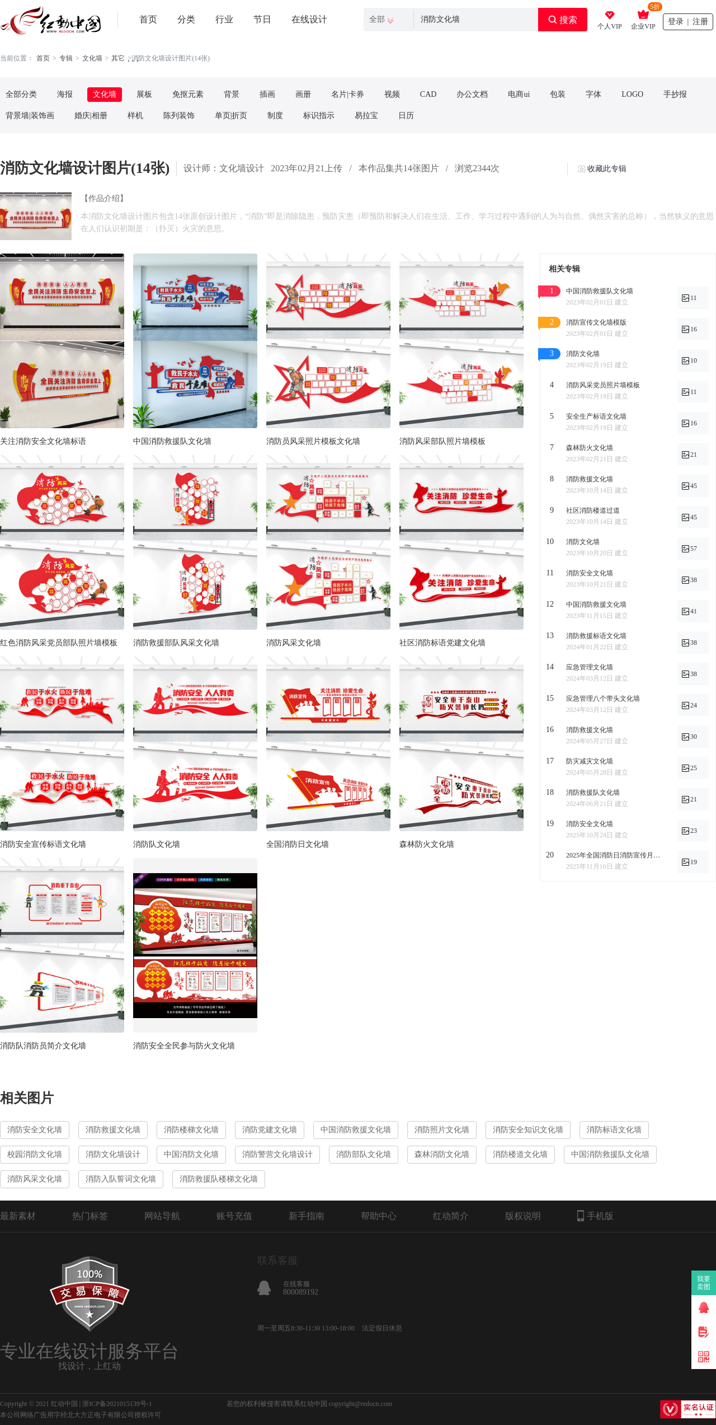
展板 (144, 94)
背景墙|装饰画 (30, 115)
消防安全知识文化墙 (528, 1130)
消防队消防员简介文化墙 (43, 1046)
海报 (65, 94)
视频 (392, 94)
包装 (558, 94)
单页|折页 (231, 115)
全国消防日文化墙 (297, 844)
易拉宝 (366, 115)
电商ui (519, 94)
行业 (224, 19)
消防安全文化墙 (34, 1130)
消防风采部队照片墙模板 (442, 441)
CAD (428, 94)
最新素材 (18, 1216)
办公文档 (472, 94)
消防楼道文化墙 (520, 1154)
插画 (267, 94)
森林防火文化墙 (426, 844)
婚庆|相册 (90, 115)
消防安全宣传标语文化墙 (43, 844)
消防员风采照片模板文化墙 (313, 441)
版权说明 (523, 1216)
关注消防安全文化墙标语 (43, 441)
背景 (231, 94)
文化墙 (92, 58)
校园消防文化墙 (34, 1154)
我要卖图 (704, 1283)
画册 (303, 94)
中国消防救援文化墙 (356, 1130)
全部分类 (21, 94)
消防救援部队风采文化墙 (176, 643)
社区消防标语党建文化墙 (442, 643)
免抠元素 (188, 94)
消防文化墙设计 (113, 1154)
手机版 (595, 1215)
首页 (148, 19)
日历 (406, 115)
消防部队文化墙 (363, 1154)
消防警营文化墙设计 (277, 1154)
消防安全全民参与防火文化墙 (184, 1046)
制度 (275, 115)
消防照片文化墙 (441, 1130)
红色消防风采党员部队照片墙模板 (58, 643)
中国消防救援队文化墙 (172, 441)
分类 (186, 19)
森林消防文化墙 (441, 1154)
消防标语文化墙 (614, 1130)
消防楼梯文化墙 (191, 1130)
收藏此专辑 (606, 169)
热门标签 (90, 1216)
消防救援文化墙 (113, 1130)
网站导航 (162, 1216)
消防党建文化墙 (269, 1130)
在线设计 (309, 19)
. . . (133, 58)
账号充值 (234, 1216)
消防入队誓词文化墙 (121, 1179)
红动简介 (451, 1216)
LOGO (632, 94)
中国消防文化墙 (191, 1154)
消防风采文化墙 (293, 643)
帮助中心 (379, 1216)
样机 (135, 115)
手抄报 (675, 94)
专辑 (66, 58)
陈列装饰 (179, 115)
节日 (262, 19)
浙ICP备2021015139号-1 (117, 1404)
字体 (593, 94)
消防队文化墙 (156, 844)
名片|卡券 (347, 94)
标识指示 (319, 115)
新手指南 (306, 1216)
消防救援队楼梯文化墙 (219, 1179)
